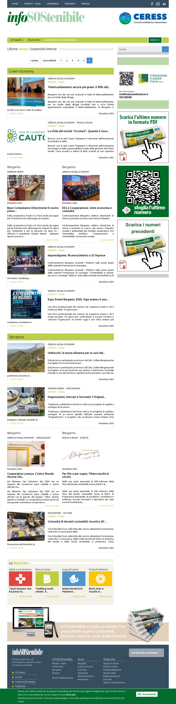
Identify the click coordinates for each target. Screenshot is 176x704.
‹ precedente (49, 60)
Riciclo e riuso (85, 123)
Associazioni (73, 388)
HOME (15, 4)
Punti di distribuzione (62, 678)
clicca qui (70, 694)
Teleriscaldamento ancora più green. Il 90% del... (79, 87)
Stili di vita (83, 673)
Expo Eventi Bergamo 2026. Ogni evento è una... (78, 299)
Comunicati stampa (25, 681)
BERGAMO (70, 4)
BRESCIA (85, 4)
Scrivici (18, 677)
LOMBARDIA (53, 4)
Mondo (52, 82)
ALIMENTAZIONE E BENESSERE (61, 40)
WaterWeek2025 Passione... (72, 590)
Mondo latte (109, 673)
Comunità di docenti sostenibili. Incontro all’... (77, 521)
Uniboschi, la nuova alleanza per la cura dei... (76, 352)
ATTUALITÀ (16, 40)
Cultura (67, 513)
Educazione (54, 513)
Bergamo (14, 167)
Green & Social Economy (61, 78)
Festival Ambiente (98, 569)
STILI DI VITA (34, 40)
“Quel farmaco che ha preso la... (20, 590)
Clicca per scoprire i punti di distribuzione (93, 636)
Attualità (82, 663)
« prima (34, 60)
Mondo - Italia (59, 663)
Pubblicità (20, 686)
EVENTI (154, 40)
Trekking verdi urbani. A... (44, 590)
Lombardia (57, 666)
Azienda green (15, 172)
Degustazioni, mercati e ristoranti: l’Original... (77, 396)
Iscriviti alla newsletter (144, 652)
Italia (61, 82)
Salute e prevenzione (20, 569)
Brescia (55, 673)
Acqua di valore (70, 569)
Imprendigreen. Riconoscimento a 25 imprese (76, 255)
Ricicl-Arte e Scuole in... (96, 590)
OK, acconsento (147, 694)
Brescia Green (43, 569)
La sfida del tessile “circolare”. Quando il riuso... (78, 131)
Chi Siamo (20, 672)
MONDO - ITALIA (32, 4)
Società (84, 438)
